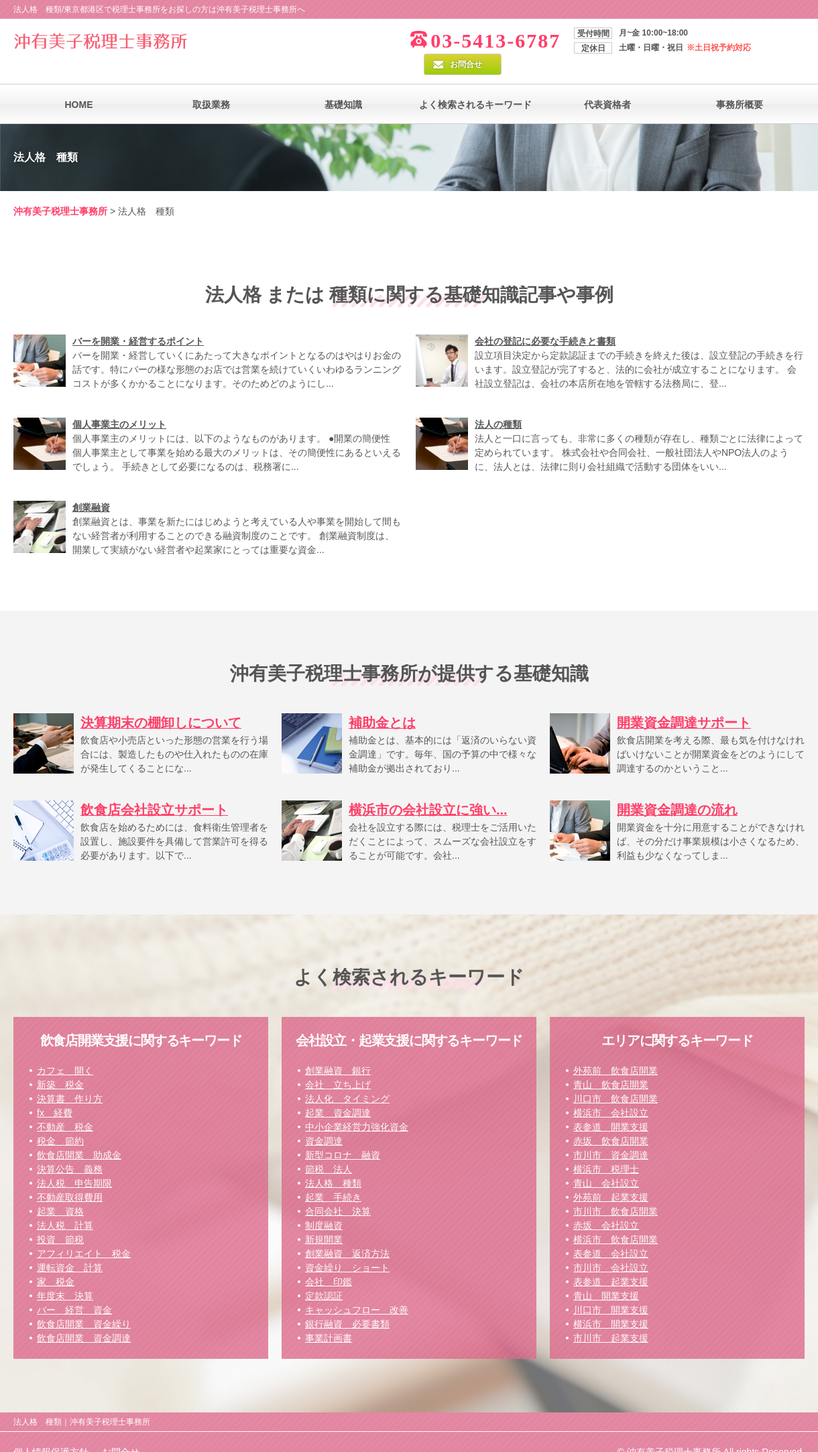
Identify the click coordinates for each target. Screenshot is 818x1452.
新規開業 (324, 1218)
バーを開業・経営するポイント (138, 320)
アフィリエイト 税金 (84, 1232)
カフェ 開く (65, 1049)
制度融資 (324, 1204)
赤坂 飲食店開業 (610, 1120)
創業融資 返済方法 (347, 1232)
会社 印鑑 (328, 1261)
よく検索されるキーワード (475, 83)
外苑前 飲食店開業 (615, 1049)
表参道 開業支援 (610, 1106)
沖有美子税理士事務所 (60, 190)
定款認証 (324, 1275)
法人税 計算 (65, 1204)
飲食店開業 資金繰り (84, 1303)
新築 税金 (60, 1063)
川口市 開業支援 (610, 1289)
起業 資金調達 (338, 1092)
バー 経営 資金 (74, 1289)
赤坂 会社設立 (606, 1204)
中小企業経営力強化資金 (356, 1106)
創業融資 (91, 486)
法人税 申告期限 (74, 1162)
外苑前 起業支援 (610, 1176)
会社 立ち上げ (338, 1063)
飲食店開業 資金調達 (84, 1317)
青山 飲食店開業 (610, 1063)
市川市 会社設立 (610, 1247)
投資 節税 (60, 1218)
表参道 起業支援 (610, 1261)
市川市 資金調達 (610, 1134)
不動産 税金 (65, 1106)
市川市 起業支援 (610, 1317)
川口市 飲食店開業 (615, 1078)
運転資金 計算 (70, 1247)
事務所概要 (739, 83)
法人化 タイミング (347, 1078)
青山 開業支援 (606, 1275)
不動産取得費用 (70, 1176)
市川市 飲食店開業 (615, 1190)
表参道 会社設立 (610, 1232)
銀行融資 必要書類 (347, 1303)
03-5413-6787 (461, 40)
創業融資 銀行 (338, 1049)
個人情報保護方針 (51, 1431)
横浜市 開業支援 (610, 1303)
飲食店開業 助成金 (79, 1134)
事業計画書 (328, 1317)
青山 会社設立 (606, 1162)
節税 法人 (328, 1148)
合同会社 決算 (338, 1190)
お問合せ (770, 38)
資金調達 (324, 1120)
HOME (79, 83)
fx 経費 (54, 1092)
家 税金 (55, 1261)
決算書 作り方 (70, 1078)
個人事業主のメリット (119, 403)
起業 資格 (60, 1190)
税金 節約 (60, 1120)
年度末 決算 (65, 1275)
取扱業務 (211, 83)
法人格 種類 (333, 1162)
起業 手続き (333, 1176)
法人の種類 (498, 403)
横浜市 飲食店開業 (615, 1218)
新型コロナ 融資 (342, 1134)
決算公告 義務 (70, 1148)
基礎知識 (343, 83)
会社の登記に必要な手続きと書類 (545, 320)
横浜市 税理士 (606, 1148)
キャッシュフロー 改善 (356, 1289)
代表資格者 (607, 83)
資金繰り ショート (347, 1247)
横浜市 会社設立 (610, 1092)
